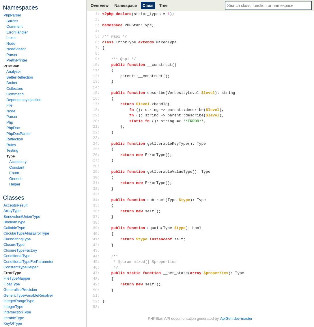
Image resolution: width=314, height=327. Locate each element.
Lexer (11, 38)
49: (97, 284)
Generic (16, 178)
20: (97, 121)
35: (97, 205)
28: (97, 166)
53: (97, 306)
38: (97, 222)
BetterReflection (19, 77)
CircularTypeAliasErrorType (26, 233)
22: (97, 132)
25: (97, 149)
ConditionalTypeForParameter (28, 261)
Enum (14, 173)
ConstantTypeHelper (20, 267)
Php (9, 122)
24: (97, 143)
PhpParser (12, 15)
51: (97, 295)
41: (97, 239)
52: (97, 301)
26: (97, 154)
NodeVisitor (16, 49)
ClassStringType (17, 239)
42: (97, 245)
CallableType (14, 228)
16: (97, 98)
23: (97, 137)
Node (10, 43)
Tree (163, 5)
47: (97, 273)
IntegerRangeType (18, 301)
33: (97, 194)
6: (97, 42)
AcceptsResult (15, 205)
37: (97, 216)
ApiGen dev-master (236, 318)
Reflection (14, 139)
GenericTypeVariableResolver (28, 295)
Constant (16, 167)
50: (97, 290)
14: (97, 87)
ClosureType (14, 244)
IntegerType (13, 306)
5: (97, 36)
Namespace (125, 5)
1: (97, 13)
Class (148, 5)
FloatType (11, 284)
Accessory (18, 161)
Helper (14, 184)
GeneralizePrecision (20, 289)
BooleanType (14, 222)
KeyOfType (12, 323)
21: (97, 126)
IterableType (13, 318)
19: (97, 115)
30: (97, 177)
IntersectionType (17, 312)
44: (97, 256)
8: (97, 53)
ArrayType (11, 211)
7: (97, 47)
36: (97, 211)
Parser (11, 55)
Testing (12, 150)
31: (97, 182)
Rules (11, 145)
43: (97, 250)
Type (10, 156)
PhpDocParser (18, 133)
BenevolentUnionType (21, 216)
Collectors (14, 88)
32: (97, 188)
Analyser (13, 71)
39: (97, 228)
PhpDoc (13, 128)
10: (97, 64)
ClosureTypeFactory (20, 250)
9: (97, 59)
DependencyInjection (23, 100)
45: (97, 261)
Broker (11, 83)
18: (97, 109)
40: (97, 233)
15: (97, 92)
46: (97, 267)
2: (97, 19)
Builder (12, 21)
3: (97, 25)
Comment (14, 26)
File (9, 105)
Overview (100, 5)
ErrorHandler (17, 32)
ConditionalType (16, 256)
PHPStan (11, 66)
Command (15, 94)
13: (97, 81)
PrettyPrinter (16, 60)
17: (97, 104)
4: (97, 31)
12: (97, 76)
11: (97, 70)
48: (97, 278)
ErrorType (12, 273)
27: (97, 160)
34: (97, 199)
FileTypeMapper (16, 278)
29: (97, 171)
